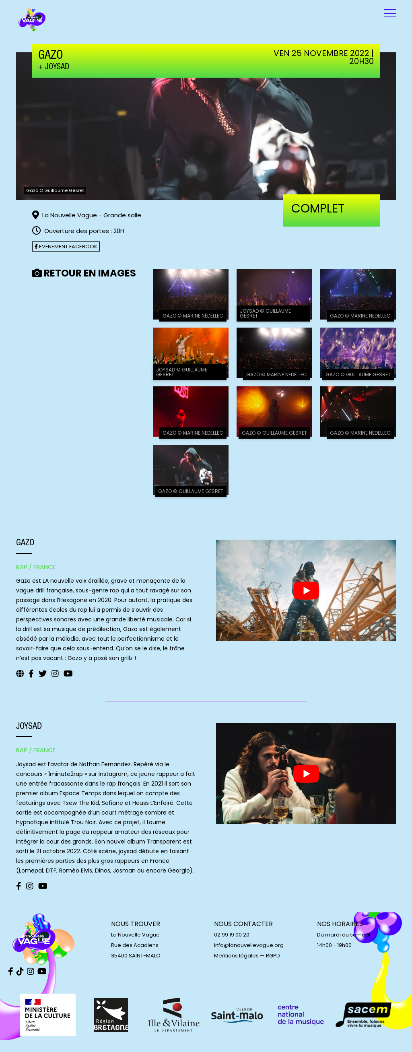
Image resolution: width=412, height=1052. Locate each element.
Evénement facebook (66, 246)
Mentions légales (236, 955)
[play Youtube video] (306, 590)
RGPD (273, 955)
